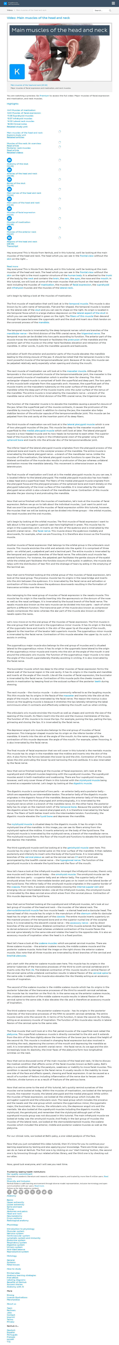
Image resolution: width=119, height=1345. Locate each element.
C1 (76, 857)
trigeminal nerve (90, 334)
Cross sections (14, 1218)
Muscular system (15, 1231)
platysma (12, 1034)
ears (66, 279)
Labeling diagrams (16, 1280)
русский (10, 1339)
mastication (47, 285)
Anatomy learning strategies (21, 1275)
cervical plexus (33, 857)
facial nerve (44, 531)
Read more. (39, 1186)
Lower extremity (15, 1205)
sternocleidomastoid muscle (23, 910)
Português (12, 1335)
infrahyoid (17, 288)
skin (9, 259)
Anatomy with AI (15, 1287)
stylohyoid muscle (89, 780)
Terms (10, 1320)
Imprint (11, 1317)
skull (37, 310)
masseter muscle (76, 371)
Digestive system (16, 1245)
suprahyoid (103, 285)
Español (11, 1332)
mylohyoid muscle (22, 824)
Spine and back (14, 1207)
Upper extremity (15, 1202)
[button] (59, 705)
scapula (15, 887)
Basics (10, 1200)
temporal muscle (78, 304)
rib (32, 970)
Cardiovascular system (18, 1236)
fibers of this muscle (81, 316)
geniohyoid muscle (77, 848)
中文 (9, 1342)
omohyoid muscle (66, 874)
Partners (11, 1310)
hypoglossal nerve (70, 860)
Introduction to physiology (20, 1229)
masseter (68, 696)
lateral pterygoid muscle (81, 424)
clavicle (61, 917)
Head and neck (14, 1214)
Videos (10, 10)
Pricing (10, 1295)
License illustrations (17, 1297)
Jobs (9, 1313)
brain (56, 279)
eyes (77, 279)
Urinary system (15, 1247)
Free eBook (12, 1278)
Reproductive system (18, 1252)
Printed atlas (13, 1273)
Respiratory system (17, 1243)
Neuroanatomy (14, 1216)
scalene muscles (48, 943)
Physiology (12, 1225)
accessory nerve (79, 923)
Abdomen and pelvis (17, 1211)
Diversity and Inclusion (18, 1181)
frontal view (87, 256)
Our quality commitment (19, 1174)
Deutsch (11, 1330)
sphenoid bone (15, 440)
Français (11, 1337)
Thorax (10, 1209)
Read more (12, 266)
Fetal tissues (13, 1265)
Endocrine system (16, 1240)
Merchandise (13, 1300)
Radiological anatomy (18, 1221)
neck (30, 279)
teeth (98, 681)
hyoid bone (46, 816)
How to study (14, 1269)
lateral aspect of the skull (91, 313)
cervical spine (100, 973)
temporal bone (68, 807)
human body (75, 275)
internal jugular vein (88, 887)
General (11, 1260)
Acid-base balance (16, 1249)
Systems (11, 1262)
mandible (44, 322)
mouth (104, 279)
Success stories (15, 1284)
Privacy (10, 1322)
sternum (86, 914)
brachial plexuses (16, 956)
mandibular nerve (16, 334)
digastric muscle (82, 783)
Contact (11, 1315)
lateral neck (66, 288)
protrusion (74, 340)
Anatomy (11, 1196)
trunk (109, 275)
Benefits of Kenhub (16, 1282)
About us (11, 1304)
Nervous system (15, 1233)
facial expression (82, 285)
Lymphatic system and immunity (23, 1238)
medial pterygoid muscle (40, 431)
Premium (44, 96)
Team (9, 1308)
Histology (12, 1256)
